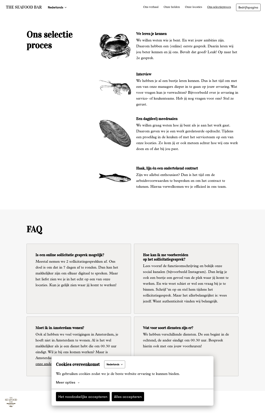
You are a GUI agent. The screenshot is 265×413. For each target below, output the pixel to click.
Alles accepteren (128, 396)
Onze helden (172, 7)
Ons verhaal (150, 7)
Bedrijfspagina (248, 7)
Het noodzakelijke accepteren (82, 396)
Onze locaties (193, 7)
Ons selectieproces (219, 7)
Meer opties (68, 382)
